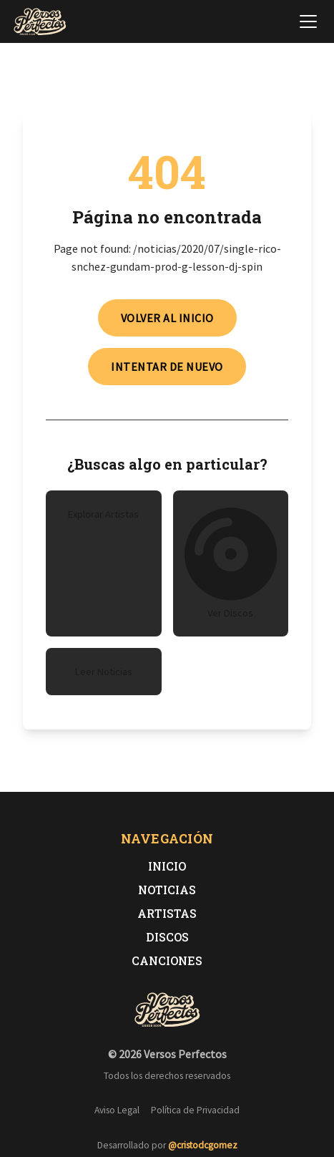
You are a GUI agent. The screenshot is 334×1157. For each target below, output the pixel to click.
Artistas (167, 913)
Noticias (167, 889)
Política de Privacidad (195, 1110)
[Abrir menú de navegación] (308, 21)
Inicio (167, 865)
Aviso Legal (116, 1110)
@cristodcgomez (202, 1145)
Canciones (167, 960)
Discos (167, 936)
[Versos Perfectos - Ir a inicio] (40, 21)
